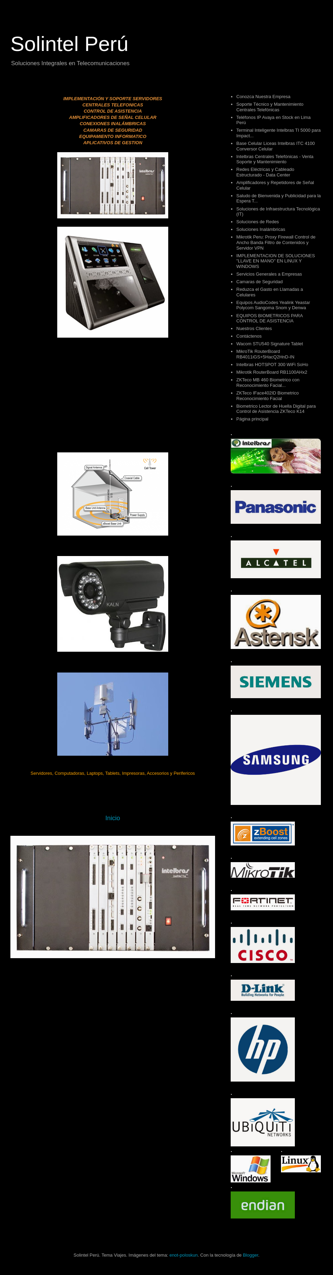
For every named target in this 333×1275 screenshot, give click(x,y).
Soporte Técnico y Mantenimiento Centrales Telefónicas (269, 107)
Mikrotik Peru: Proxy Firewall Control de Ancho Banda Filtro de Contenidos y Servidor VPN (275, 242)
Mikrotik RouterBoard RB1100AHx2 (271, 372)
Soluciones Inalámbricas (260, 229)
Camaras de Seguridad (259, 281)
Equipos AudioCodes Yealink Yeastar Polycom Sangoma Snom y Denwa (273, 305)
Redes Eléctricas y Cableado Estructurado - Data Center (265, 172)
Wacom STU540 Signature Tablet (269, 343)
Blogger (250, 1255)
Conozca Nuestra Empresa (263, 96)
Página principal (252, 419)
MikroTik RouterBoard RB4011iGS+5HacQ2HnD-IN (265, 354)
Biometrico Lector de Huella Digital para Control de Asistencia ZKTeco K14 (276, 409)
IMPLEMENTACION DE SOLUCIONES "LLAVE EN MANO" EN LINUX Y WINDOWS (275, 261)
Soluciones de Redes (257, 221)
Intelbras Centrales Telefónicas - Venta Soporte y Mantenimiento (274, 159)
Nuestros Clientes (254, 328)
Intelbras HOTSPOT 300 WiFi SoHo (272, 364)
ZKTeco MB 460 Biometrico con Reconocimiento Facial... (267, 382)
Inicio (112, 818)
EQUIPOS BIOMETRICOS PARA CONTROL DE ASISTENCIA (269, 318)
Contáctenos (249, 336)
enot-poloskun (183, 1255)
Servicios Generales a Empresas (269, 274)
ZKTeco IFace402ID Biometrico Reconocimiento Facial (267, 395)
